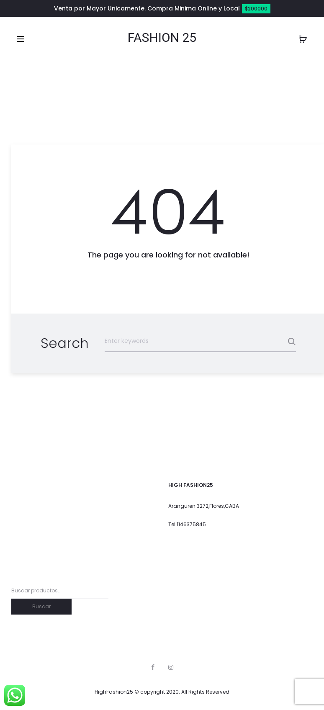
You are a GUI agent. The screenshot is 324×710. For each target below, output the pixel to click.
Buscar (41, 606)
